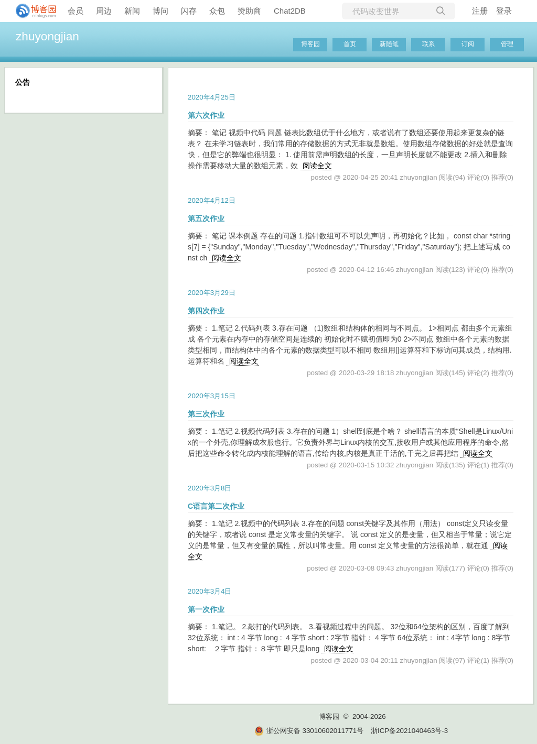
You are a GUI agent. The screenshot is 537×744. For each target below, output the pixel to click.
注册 (480, 10)
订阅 (467, 44)
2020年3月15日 (211, 396)
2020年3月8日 (209, 488)
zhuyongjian (47, 36)
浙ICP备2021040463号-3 (409, 731)
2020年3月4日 (209, 591)
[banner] (31, 11)
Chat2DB (290, 10)
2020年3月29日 (211, 293)
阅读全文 (317, 165)
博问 (160, 10)
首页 (349, 44)
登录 (504, 10)
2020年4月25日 (211, 97)
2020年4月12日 (211, 200)
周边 (104, 10)
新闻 (132, 10)
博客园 (310, 44)
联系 (428, 44)
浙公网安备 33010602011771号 (308, 731)
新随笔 (389, 44)
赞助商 (249, 10)
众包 (217, 10)
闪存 (189, 10)
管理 (507, 44)
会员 (75, 10)
